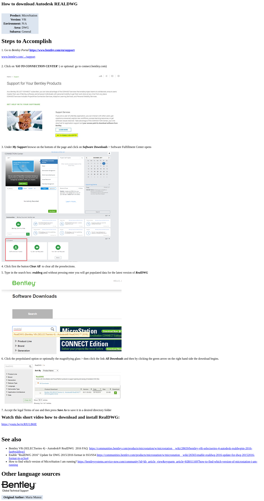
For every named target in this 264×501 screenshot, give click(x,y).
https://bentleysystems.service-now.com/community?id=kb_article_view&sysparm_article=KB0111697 (138, 461)
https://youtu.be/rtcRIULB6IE (19, 424)
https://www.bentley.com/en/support (52, 50)
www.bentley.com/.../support (18, 56)
